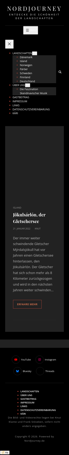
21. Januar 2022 (21, 228)
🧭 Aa (4, 452)
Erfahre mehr (27, 304)
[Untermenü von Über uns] (27, 85)
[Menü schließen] (9, 44)
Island (17, 207)
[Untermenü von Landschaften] (34, 53)
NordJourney (34, 8)
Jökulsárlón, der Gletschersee (29, 218)
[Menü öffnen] (30, 30)
